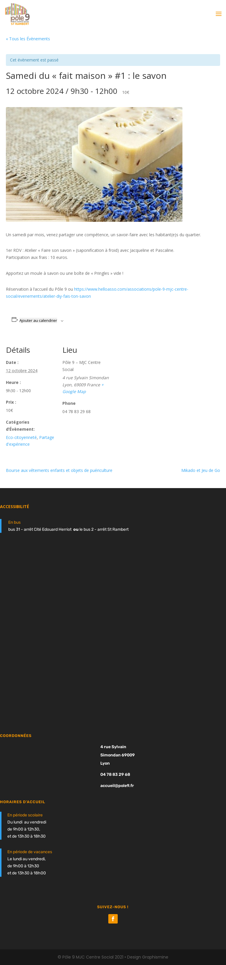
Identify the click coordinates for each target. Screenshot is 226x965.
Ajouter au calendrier (38, 320)
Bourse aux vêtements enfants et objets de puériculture (59, 470)
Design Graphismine (147, 957)
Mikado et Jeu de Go (200, 470)
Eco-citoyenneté (21, 437)
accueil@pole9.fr (117, 785)
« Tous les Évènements (28, 38)
